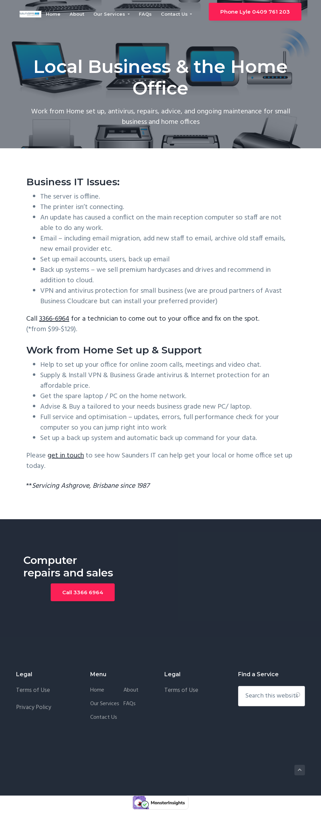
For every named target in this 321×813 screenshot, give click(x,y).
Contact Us (103, 717)
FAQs (129, 704)
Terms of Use (33, 690)
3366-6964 (54, 319)
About (130, 690)
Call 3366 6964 (82, 592)
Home (97, 690)
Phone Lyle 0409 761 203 (258, 12)
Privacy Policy (33, 707)
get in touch (66, 455)
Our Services (104, 704)
